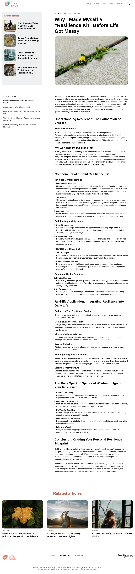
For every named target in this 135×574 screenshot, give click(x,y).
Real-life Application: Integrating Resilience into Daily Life (22, 113)
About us (119, 4)
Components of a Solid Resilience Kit (16, 107)
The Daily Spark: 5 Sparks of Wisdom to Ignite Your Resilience (21, 119)
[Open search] (130, 4)
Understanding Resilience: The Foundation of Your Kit (21, 102)
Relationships (107, 4)
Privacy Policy (65, 555)
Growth (96, 4)
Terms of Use (79, 555)
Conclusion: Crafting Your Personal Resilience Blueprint (19, 126)
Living (88, 4)
